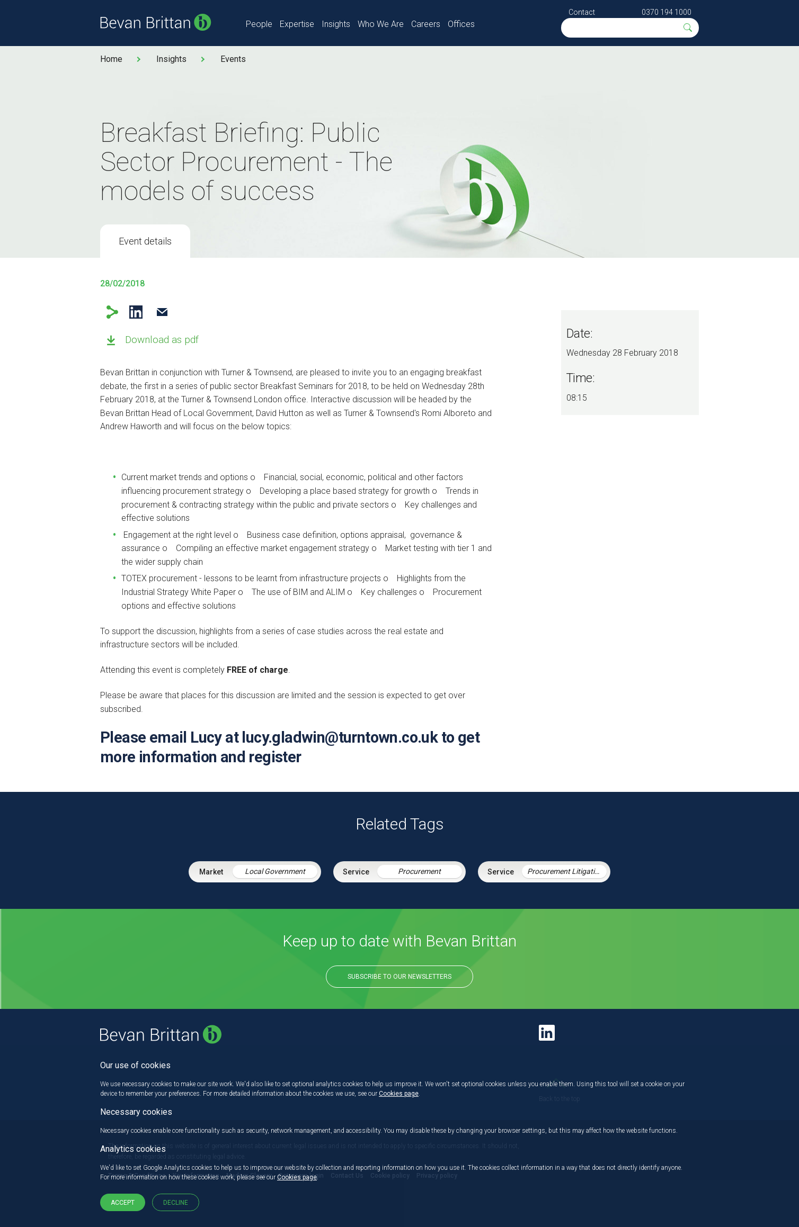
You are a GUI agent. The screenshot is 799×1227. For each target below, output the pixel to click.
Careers (425, 24)
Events (233, 59)
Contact (582, 12)
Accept (123, 1202)
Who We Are (381, 24)
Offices (461, 24)
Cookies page (399, 1093)
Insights (336, 24)
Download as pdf (162, 339)
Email (161, 312)
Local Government (275, 871)
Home (111, 59)
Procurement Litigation (565, 871)
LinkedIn (136, 312)
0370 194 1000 (666, 12)
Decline (175, 1202)
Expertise (297, 24)
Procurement (419, 871)
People (259, 24)
